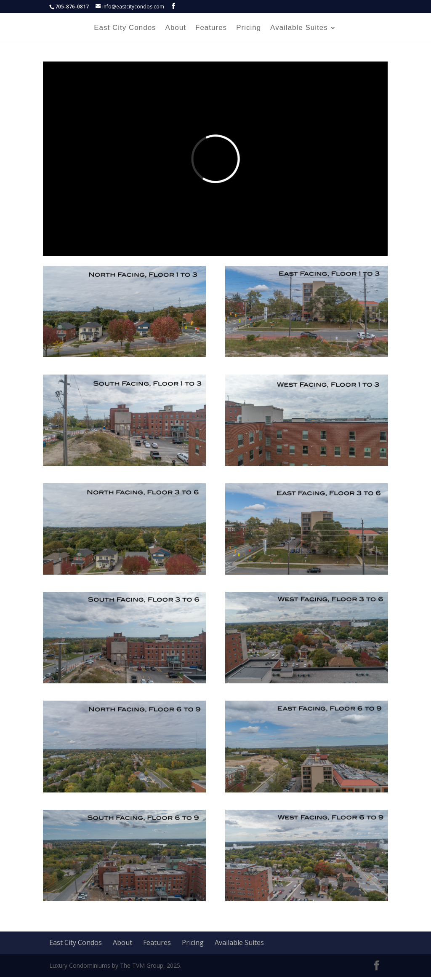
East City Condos (125, 28)
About (175, 28)
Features (211, 28)
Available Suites (299, 28)
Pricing (248, 28)
